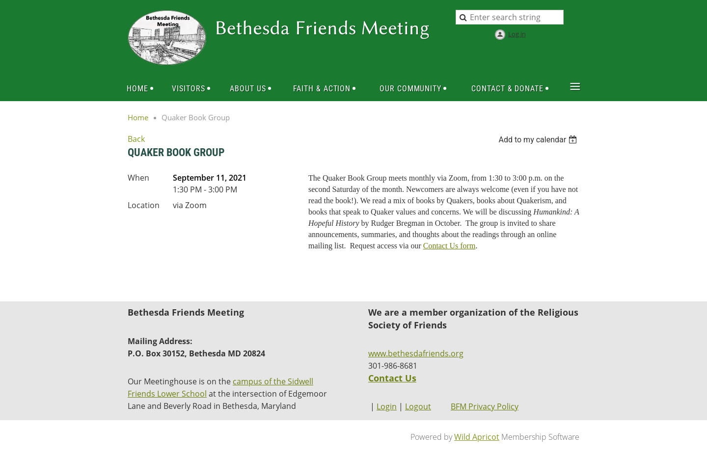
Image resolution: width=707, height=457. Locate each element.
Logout (418, 406)
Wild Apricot (476, 436)
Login (387, 406)
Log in (517, 33)
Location (144, 205)
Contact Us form (449, 246)
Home (138, 117)
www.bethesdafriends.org (415, 353)
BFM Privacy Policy (484, 406)
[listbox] (538, 140)
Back (136, 139)
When (138, 177)
